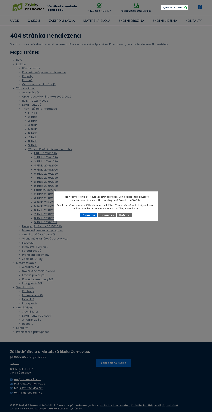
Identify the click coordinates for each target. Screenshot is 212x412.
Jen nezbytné (107, 215)
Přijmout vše (87, 215)
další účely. (134, 199)
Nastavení (125, 215)
